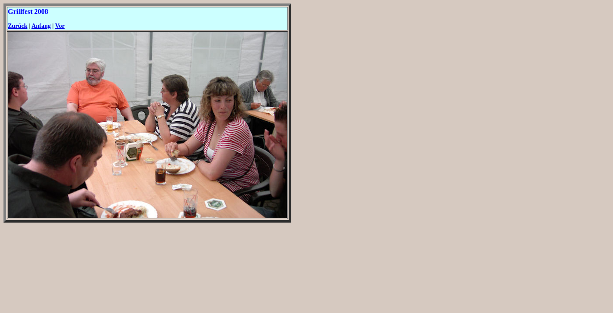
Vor (60, 26)
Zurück (17, 26)
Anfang (40, 26)
